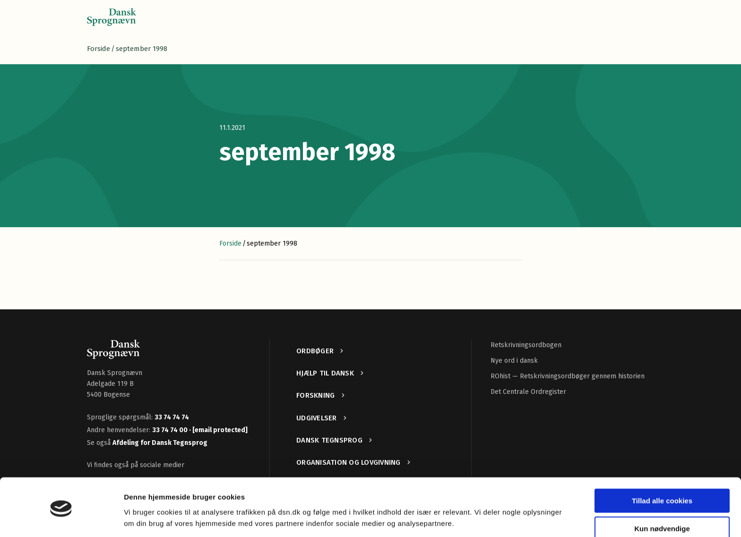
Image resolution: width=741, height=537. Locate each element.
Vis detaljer (143, 518)
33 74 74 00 (170, 430)
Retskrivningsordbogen (526, 345)
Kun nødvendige (662, 498)
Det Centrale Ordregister (528, 392)
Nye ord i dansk (514, 361)
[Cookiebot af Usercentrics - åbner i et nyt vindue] (61, 518)
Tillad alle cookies (662, 470)
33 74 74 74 (172, 417)
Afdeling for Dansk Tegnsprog (159, 443)
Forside (98, 48)
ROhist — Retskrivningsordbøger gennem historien (568, 376)
